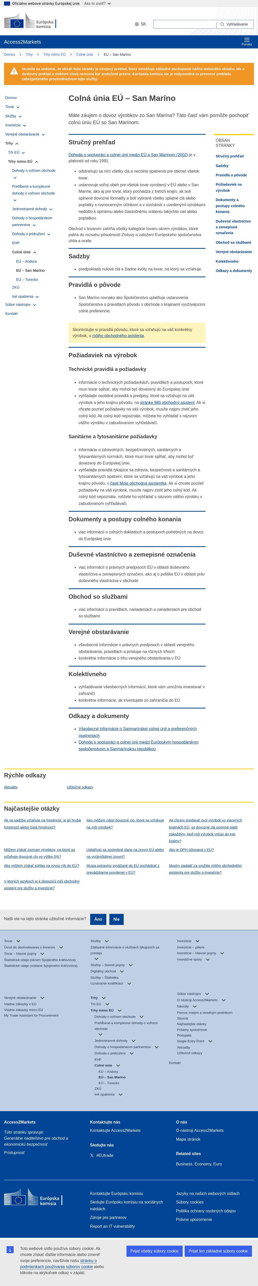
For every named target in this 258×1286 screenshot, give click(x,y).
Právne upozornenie (194, 1219)
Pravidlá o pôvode (231, 175)
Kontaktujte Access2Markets (115, 1130)
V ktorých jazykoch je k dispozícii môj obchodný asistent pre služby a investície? (42, 884)
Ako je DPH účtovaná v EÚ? (191, 850)
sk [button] (140, 24)
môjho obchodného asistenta (118, 336)
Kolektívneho (227, 261)
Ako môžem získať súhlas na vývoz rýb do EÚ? (41, 866)
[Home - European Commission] (40, 1198)
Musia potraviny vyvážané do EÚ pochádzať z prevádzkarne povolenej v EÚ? (122, 869)
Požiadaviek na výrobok (229, 187)
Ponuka (247, 41)
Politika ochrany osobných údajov (206, 1211)
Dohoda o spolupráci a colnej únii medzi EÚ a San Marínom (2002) (128, 155)
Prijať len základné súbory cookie (218, 1251)
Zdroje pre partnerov (108, 1217)
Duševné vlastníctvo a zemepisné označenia (233, 227)
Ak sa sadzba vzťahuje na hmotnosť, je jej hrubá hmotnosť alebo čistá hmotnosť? (42, 823)
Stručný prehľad (230, 156)
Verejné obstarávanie (234, 252)
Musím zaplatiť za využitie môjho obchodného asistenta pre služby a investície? (205, 869)
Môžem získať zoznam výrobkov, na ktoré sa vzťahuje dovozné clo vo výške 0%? (39, 853)
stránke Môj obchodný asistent (167, 402)
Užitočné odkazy (80, 787)
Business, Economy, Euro (199, 1164)
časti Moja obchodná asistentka (138, 483)
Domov (9, 54)
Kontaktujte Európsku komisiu (116, 1193)
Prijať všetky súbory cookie (155, 1251)
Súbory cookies (190, 1202)
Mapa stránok (188, 1139)
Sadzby (222, 166)
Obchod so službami (233, 242)
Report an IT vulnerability (112, 1226)
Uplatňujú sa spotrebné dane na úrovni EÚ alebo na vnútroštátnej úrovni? (125, 853)
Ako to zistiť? (97, 3)
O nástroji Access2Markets (200, 1130)
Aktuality (11, 787)
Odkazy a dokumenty (234, 271)
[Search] (235, 24)
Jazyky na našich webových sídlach (208, 1193)
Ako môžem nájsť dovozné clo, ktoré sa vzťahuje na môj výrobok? (125, 823)
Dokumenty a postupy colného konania (230, 206)
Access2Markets (20, 1122)
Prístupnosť (14, 1153)
